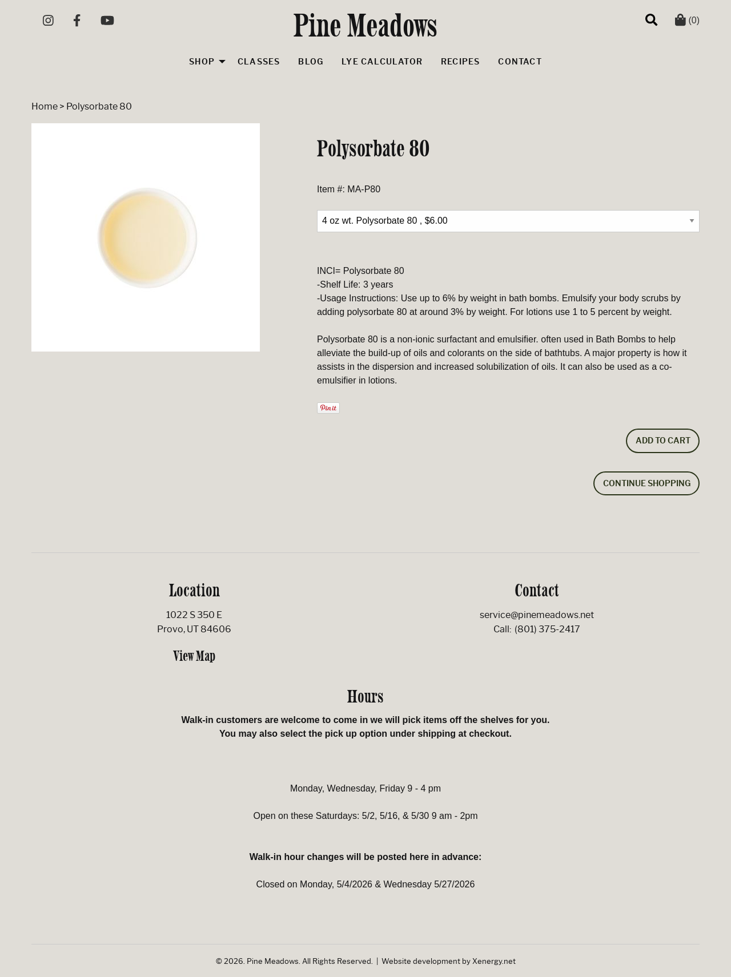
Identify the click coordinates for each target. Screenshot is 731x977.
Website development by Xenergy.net (448, 961)
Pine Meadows (366, 25)
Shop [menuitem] (202, 61)
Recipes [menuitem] (460, 61)
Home (44, 106)
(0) (687, 20)
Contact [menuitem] (519, 61)
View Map (194, 655)
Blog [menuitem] (310, 61)
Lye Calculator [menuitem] (382, 61)
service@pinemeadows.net (537, 614)
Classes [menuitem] (259, 61)
